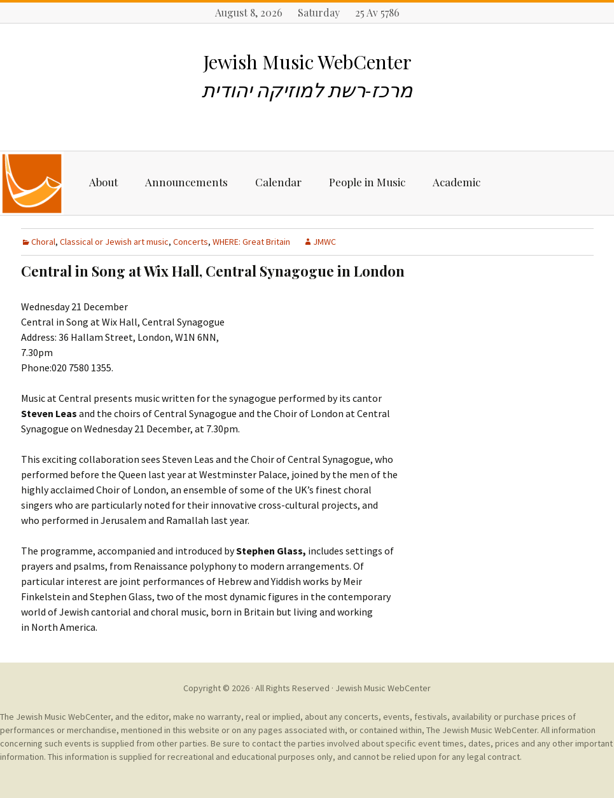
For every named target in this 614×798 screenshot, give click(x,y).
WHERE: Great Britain (251, 241)
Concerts (190, 241)
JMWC (324, 241)
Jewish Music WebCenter (383, 688)
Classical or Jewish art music (114, 241)
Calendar (278, 182)
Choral (43, 241)
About (103, 182)
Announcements (186, 182)
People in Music (367, 182)
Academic (456, 182)
